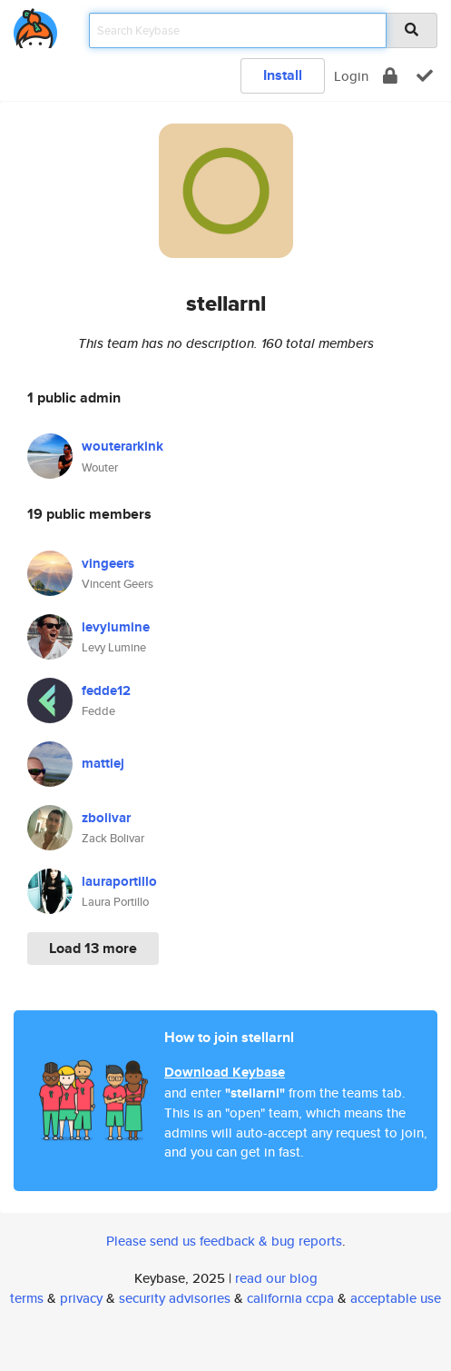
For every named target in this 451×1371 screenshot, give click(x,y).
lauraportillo (119, 881)
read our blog (276, 1277)
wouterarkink (122, 446)
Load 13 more (93, 948)
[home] (35, 25)
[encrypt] (390, 76)
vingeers (108, 563)
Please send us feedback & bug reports (224, 1240)
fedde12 (106, 690)
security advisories (174, 1297)
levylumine (116, 627)
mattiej (103, 763)
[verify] (425, 76)
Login (351, 75)
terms (27, 1297)
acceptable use (395, 1297)
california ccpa (290, 1297)
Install (282, 75)
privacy (81, 1297)
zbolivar (106, 818)
